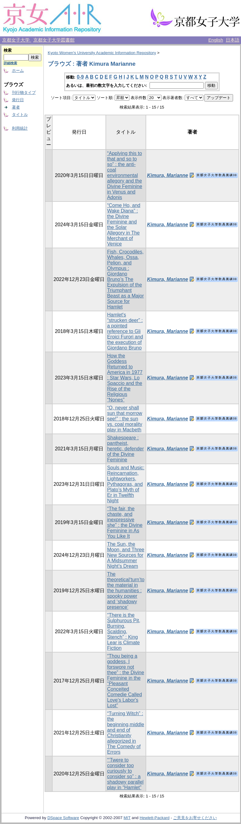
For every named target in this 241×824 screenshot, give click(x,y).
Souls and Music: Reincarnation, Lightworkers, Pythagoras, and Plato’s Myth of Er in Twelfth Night (125, 484)
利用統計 (20, 128)
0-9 (80, 76)
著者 (16, 107)
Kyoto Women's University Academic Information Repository (102, 52)
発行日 (18, 100)
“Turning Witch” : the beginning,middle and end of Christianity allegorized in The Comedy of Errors (125, 733)
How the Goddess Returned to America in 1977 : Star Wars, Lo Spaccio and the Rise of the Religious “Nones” (125, 377)
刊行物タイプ (24, 92)
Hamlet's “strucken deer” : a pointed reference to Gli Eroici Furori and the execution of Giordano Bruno (125, 331)
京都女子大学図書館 (54, 40)
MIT (127, 817)
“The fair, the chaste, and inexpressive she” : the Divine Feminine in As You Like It (125, 522)
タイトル (20, 114)
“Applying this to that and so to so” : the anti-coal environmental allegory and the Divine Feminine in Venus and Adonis (124, 175)
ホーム (18, 70)
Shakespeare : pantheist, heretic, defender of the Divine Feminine (125, 448)
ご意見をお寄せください (195, 817)
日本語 (232, 40)
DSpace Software (63, 817)
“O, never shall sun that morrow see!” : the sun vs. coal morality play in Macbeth (124, 418)
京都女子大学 (16, 40)
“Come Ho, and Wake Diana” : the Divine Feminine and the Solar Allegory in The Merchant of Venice (123, 224)
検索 (8, 50)
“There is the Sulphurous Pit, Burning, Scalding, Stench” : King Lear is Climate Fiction (123, 631)
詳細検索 (10, 63)
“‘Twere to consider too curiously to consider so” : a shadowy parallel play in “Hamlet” (125, 773)
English (215, 40)
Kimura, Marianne (167, 175)
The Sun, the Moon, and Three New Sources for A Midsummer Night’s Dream (125, 555)
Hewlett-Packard (154, 817)
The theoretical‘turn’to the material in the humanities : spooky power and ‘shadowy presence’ (125, 590)
